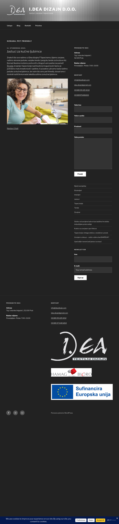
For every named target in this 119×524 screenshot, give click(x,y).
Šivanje (10, 66)
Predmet (93, 129)
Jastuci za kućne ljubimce (24, 51)
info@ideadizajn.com (82, 80)
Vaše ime (93, 108)
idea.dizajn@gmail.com (82, 85)
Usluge (9, 26)
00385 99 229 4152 (82, 90)
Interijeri (77, 195)
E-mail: (93, 269)
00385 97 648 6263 (59, 323)
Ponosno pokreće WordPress (62, 413)
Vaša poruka (93, 152)
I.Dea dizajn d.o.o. (52, 9)
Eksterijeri (78, 190)
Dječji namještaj (80, 186)
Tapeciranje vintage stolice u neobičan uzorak (91, 233)
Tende (76, 208)
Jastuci (76, 199)
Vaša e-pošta (93, 119)
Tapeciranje (78, 203)
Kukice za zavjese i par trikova (85, 228)
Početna (38, 26)
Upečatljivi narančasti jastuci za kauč (88, 241)
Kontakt (28, 26)
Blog (18, 26)
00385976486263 (81, 95)
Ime (75, 254)
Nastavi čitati (12, 128)
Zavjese (77, 212)
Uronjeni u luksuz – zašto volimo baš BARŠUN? (91, 237)
